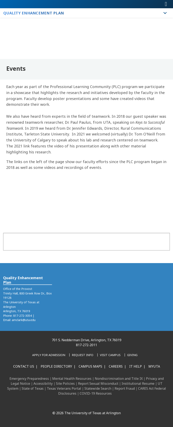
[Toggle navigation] (166, 4)
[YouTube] (89, 404)
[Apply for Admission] (48, 355)
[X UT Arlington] (80, 404)
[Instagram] (71, 404)
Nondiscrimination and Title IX (119, 378)
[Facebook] (53, 404)
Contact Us (23, 366)
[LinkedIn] (62, 404)
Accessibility (43, 383)
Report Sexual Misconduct (98, 383)
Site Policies (65, 383)
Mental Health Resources (71, 378)
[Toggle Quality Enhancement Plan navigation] (165, 13)
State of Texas (33, 388)
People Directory (56, 366)
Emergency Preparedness (29, 378)
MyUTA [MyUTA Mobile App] (154, 366)
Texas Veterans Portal (64, 388)
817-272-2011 (86, 345)
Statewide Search (97, 388)
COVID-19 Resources (96, 393)
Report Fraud (125, 388)
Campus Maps (90, 366)
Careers (116, 366)
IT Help (135, 366)
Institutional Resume (138, 383)
